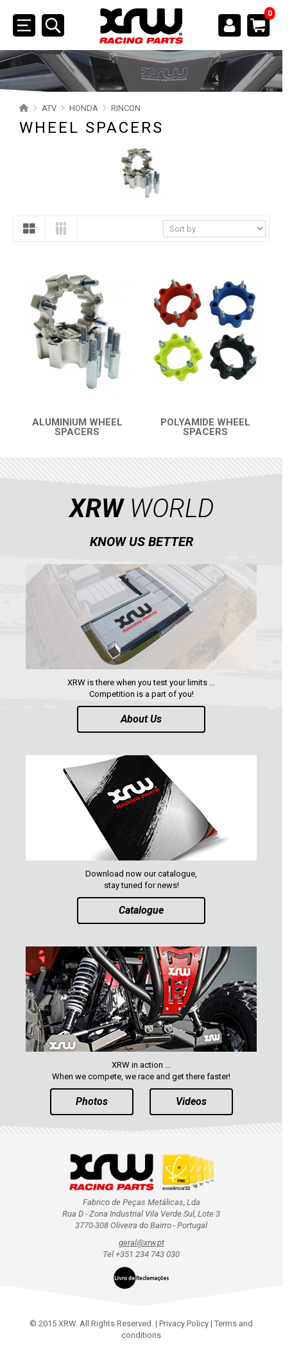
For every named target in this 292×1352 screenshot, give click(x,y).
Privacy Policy (184, 1323)
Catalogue (141, 910)
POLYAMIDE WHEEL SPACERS (205, 427)
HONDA (83, 108)
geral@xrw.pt (141, 1242)
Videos (191, 1101)
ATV (49, 108)
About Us (141, 719)
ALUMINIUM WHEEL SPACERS (77, 427)
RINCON (126, 108)
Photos (92, 1101)
